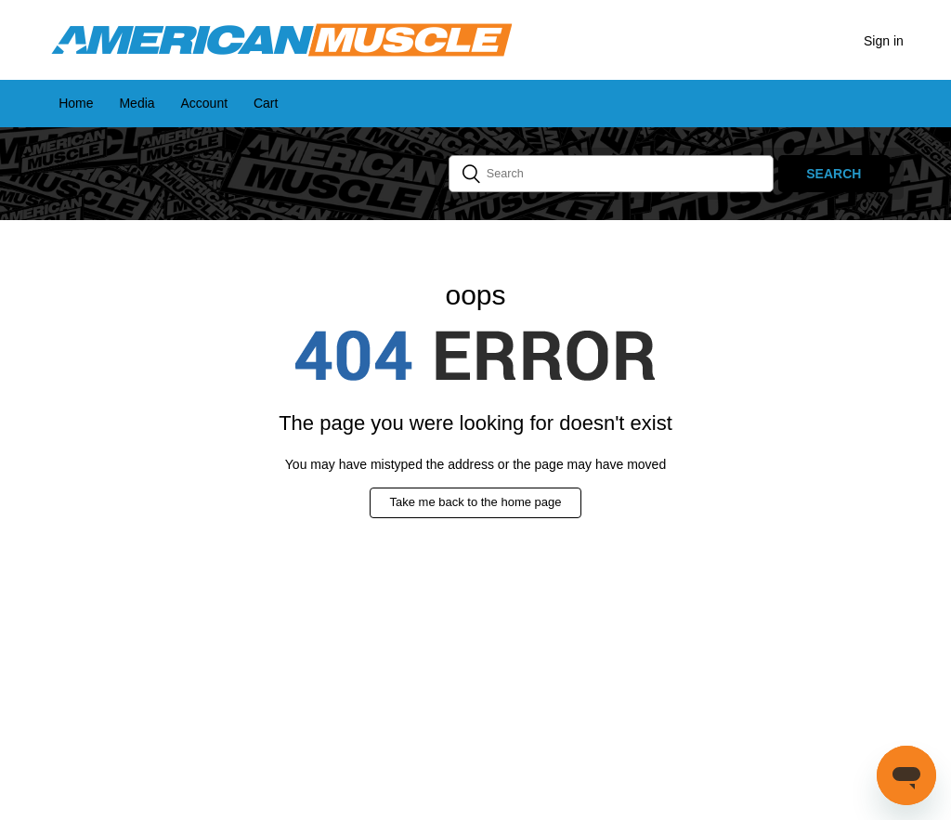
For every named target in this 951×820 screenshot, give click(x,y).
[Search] (611, 173)
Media (136, 103)
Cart (266, 103)
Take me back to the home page (475, 502)
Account (204, 103)
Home (76, 103)
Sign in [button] (884, 40)
